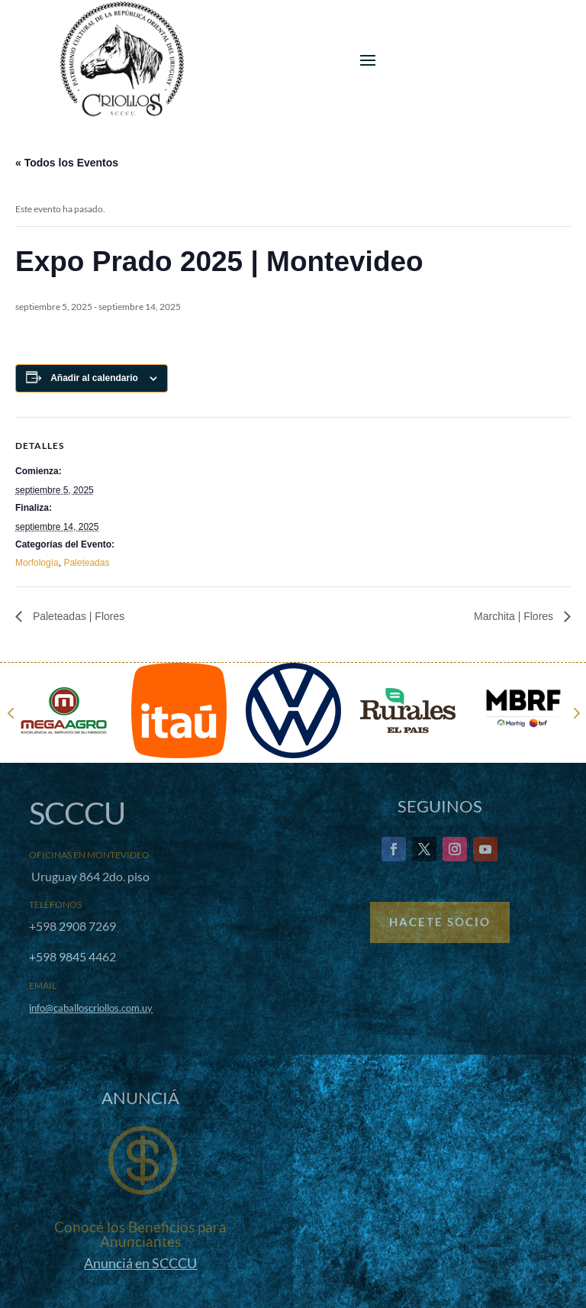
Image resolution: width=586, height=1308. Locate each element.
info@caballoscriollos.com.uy (91, 1008)
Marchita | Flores (515, 616)
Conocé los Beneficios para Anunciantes (140, 1234)
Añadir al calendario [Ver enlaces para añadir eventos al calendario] (94, 378)
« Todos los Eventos (66, 163)
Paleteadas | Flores (77, 616)
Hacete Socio (440, 922)
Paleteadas (86, 562)
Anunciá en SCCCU (140, 1263)
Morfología (37, 562)
